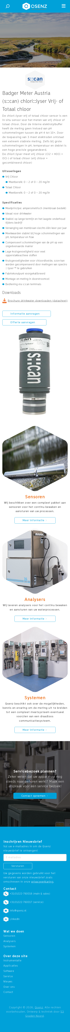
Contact (8, 992)
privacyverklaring (42, 881)
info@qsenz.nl (18, 910)
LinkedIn (15, 919)
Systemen (9, 946)
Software (8, 971)
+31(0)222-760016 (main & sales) (30, 893)
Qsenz (39, 1007)
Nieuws (7, 981)
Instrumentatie (12, 960)
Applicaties (10, 965)
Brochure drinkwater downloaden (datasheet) (38, 300)
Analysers (9, 941)
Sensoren (9, 936)
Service (8, 976)
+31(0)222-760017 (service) (26, 902)
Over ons (9, 987)
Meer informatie (35, 520)
